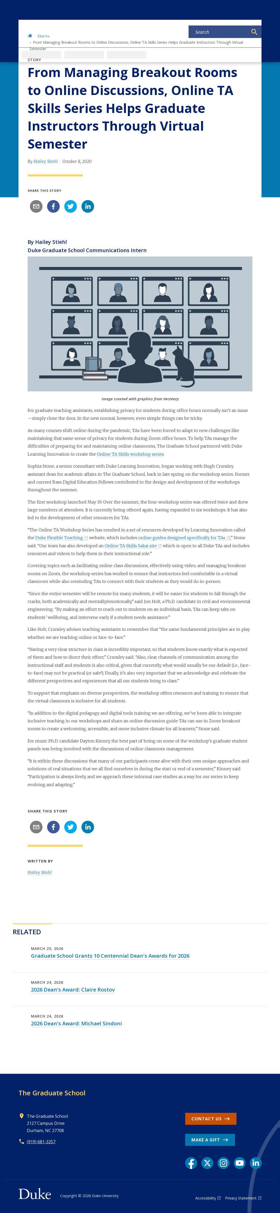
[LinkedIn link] (256, 1163)
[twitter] (70, 206)
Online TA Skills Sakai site (131, 545)
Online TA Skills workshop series (130, 454)
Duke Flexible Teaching (59, 537)
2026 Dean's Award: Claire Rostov (73, 989)
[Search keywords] (218, 32)
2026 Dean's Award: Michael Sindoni (76, 1023)
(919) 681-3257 (41, 1142)
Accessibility (205, 1198)
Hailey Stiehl (46, 161)
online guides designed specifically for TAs (181, 537)
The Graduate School (51, 1092)
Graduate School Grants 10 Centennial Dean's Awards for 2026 (110, 955)
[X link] (207, 1163)
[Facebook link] (191, 1163)
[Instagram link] (223, 1163)
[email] (36, 206)
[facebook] (53, 206)
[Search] (254, 32)
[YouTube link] (240, 1163)
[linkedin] (87, 206)
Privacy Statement (241, 1198)
